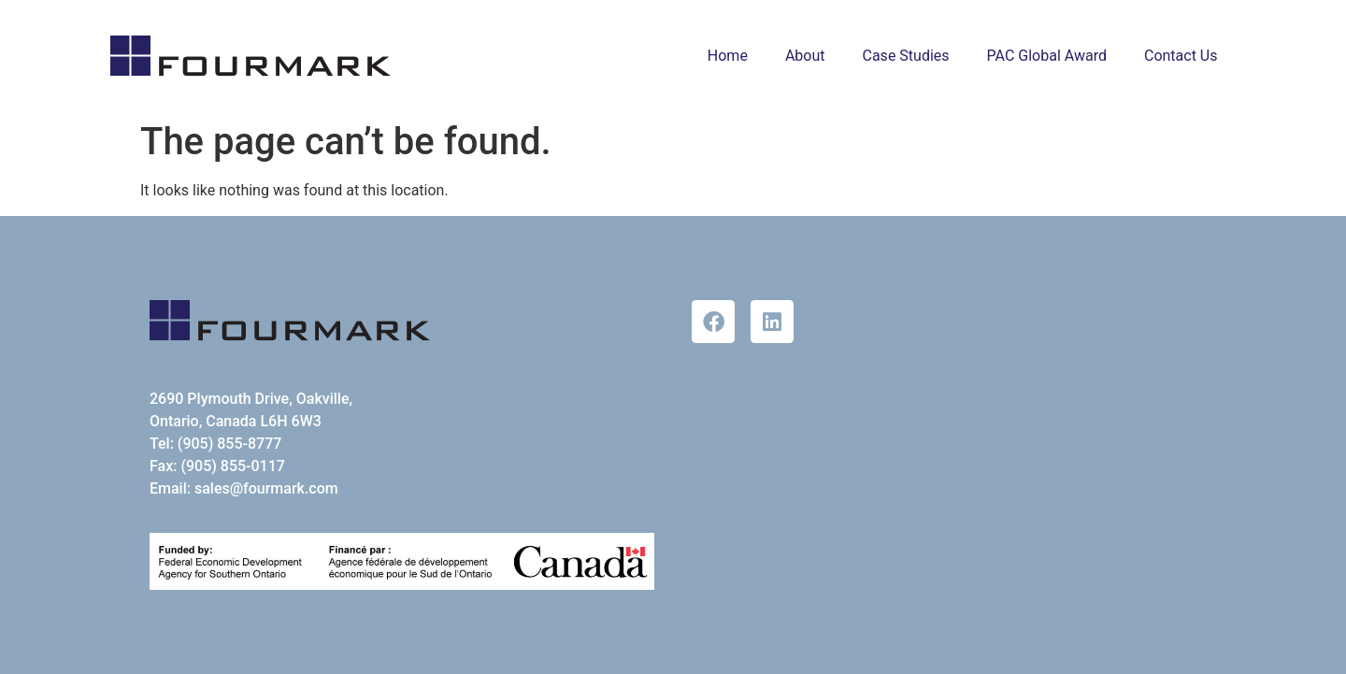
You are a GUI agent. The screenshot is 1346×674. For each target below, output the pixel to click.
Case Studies (906, 56)
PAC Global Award (1047, 56)
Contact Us (1181, 56)
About (805, 56)
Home (728, 56)
